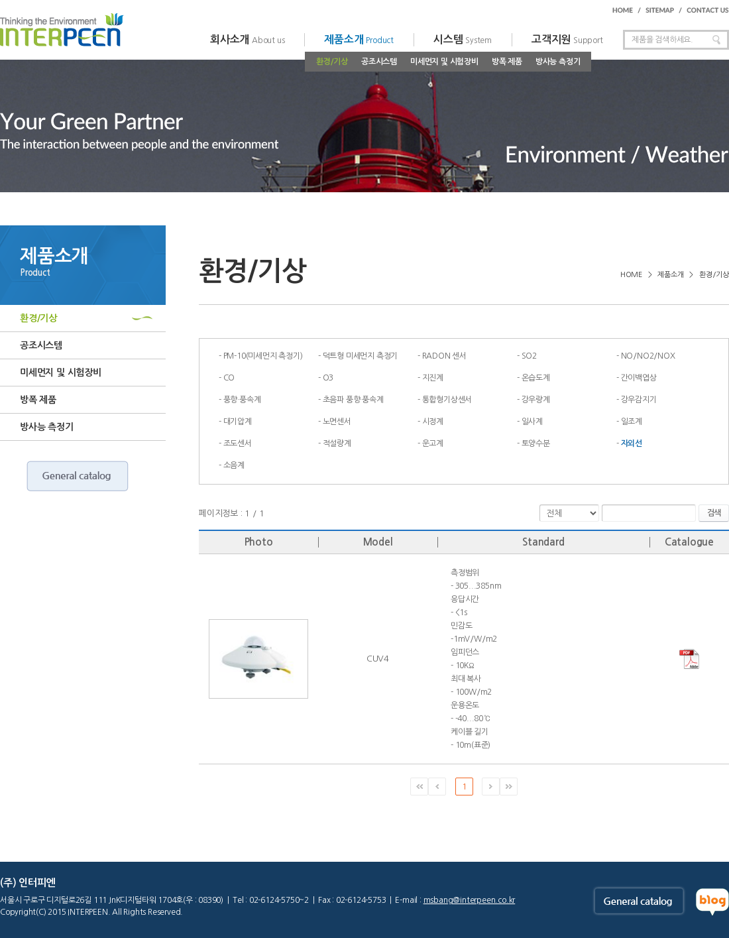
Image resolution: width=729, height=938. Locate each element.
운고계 (432, 443)
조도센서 (237, 443)
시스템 (462, 39)
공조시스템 (379, 62)
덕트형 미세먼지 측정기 (360, 356)
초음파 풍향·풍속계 (353, 400)
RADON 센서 (444, 356)
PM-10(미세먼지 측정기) (263, 356)
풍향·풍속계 (242, 400)
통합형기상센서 (447, 400)
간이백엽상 (639, 378)
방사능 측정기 (558, 62)
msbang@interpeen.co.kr (469, 900)
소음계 (234, 465)
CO (229, 378)
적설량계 (337, 443)
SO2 (529, 356)
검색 (713, 513)
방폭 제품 (507, 62)
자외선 (631, 443)
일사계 (532, 422)
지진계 (432, 378)
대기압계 (237, 422)
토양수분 (536, 443)
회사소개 (247, 39)
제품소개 (359, 39)
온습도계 (536, 378)
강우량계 (536, 400)
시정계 (432, 422)
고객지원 (567, 39)
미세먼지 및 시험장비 (444, 62)
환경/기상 (332, 62)
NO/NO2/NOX (648, 356)
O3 (328, 378)
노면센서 (337, 422)
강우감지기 (639, 400)
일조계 (631, 422)
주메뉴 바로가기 (0, 0)
